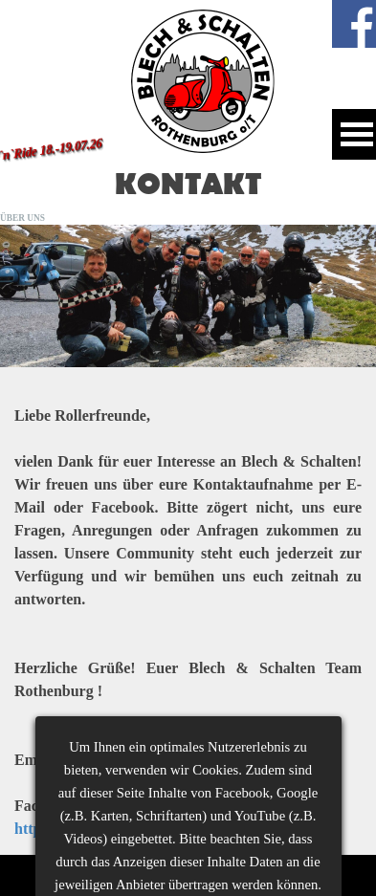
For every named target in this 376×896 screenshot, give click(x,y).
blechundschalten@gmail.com (160, 760)
